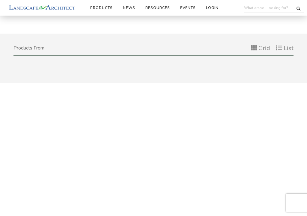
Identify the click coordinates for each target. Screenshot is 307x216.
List (285, 48)
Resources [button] (157, 7)
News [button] (129, 7)
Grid (260, 48)
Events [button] (188, 7)
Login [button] (212, 7)
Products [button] (101, 7)
